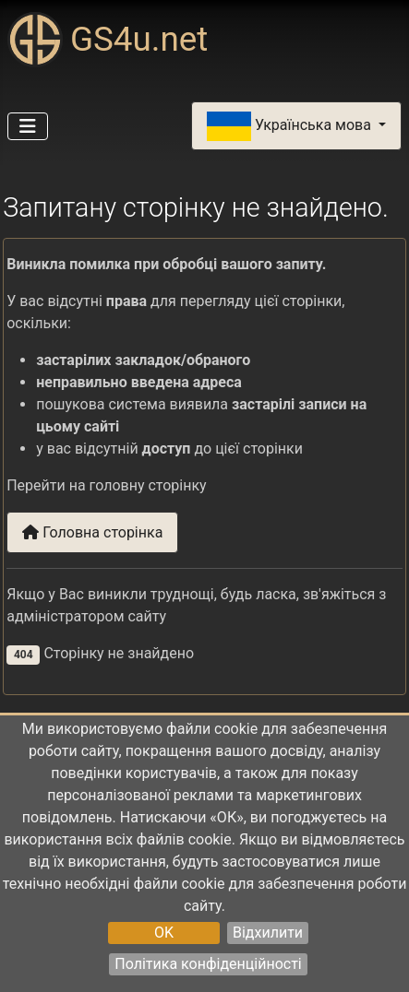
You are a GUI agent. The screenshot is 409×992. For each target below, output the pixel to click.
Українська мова (291, 126)
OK (164, 932)
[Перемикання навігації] (27, 126)
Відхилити (268, 932)
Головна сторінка (92, 532)
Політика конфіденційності (207, 964)
